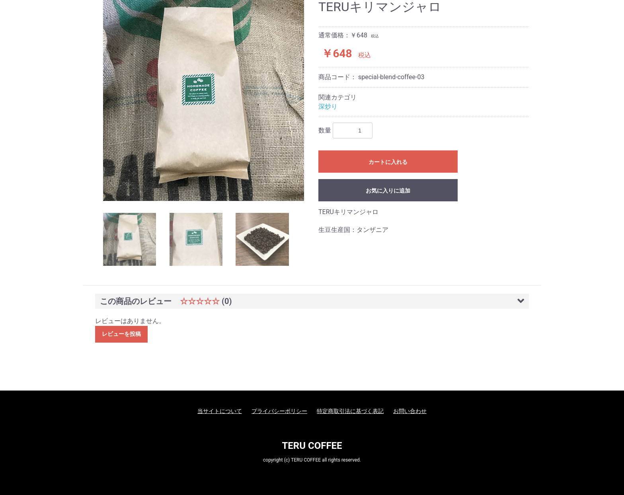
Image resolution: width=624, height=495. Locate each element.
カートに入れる (388, 162)
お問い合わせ (410, 411)
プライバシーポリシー (279, 411)
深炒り (327, 106)
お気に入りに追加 (388, 190)
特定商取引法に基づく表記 (350, 411)
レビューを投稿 (121, 334)
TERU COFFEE (312, 445)
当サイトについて (219, 411)
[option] (203, 100)
